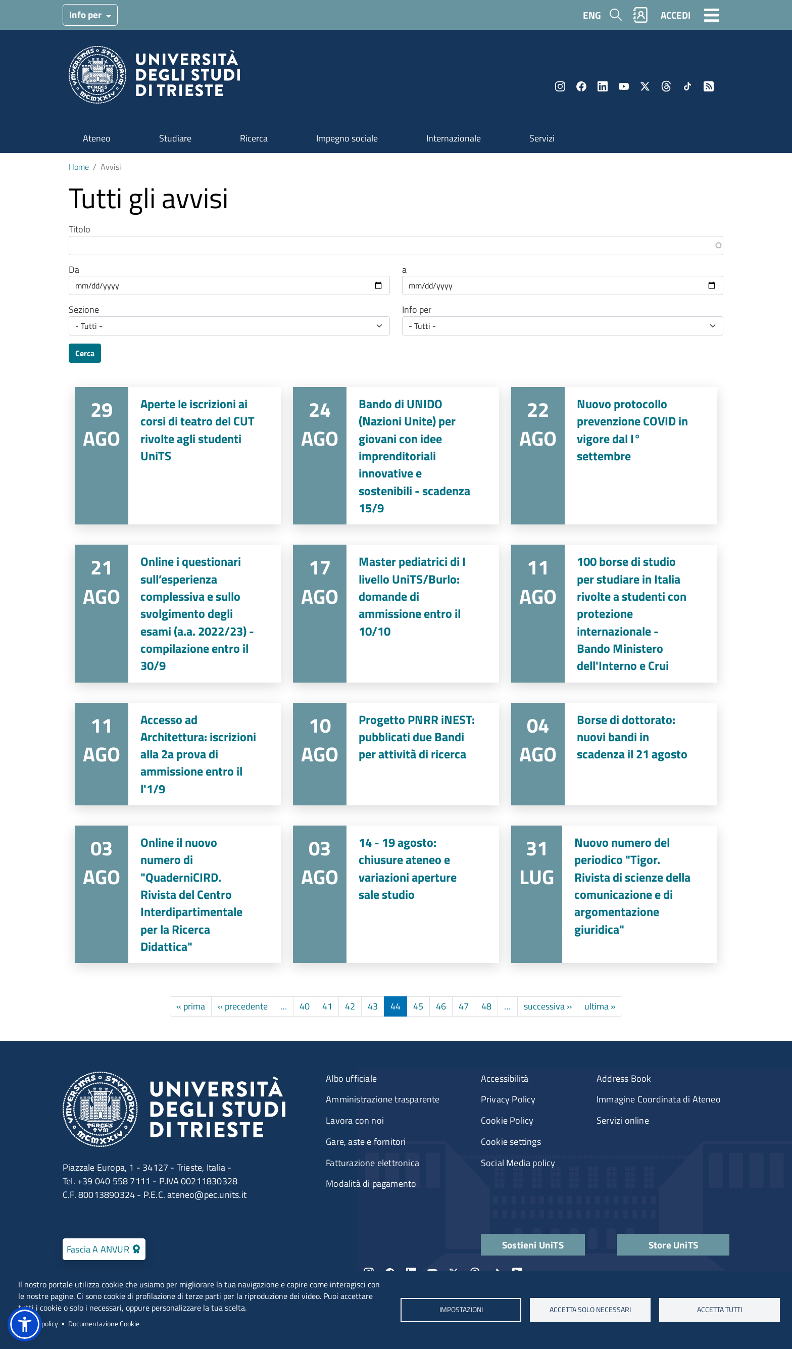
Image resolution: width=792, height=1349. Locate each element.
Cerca (84, 353)
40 (305, 1006)
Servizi (542, 138)
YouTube (623, 86)
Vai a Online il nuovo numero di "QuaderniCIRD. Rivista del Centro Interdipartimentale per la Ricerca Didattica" (178, 894)
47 (464, 1006)
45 (418, 1006)
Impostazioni (460, 1310)
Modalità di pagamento (371, 1183)
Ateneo (97, 138)
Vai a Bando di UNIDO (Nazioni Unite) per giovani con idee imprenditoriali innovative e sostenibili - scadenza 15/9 (396, 455)
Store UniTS (673, 1244)
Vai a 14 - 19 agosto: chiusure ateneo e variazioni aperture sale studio (396, 894)
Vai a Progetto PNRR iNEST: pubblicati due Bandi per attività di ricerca (396, 754)
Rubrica (640, 15)
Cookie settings (511, 1141)
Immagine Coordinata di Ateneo (659, 1099)
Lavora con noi (355, 1120)
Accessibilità (505, 1078)
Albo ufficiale (351, 1078)
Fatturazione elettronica (372, 1163)
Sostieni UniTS (533, 1244)
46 (441, 1006)
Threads (666, 86)
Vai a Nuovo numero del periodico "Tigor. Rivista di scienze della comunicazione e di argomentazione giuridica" (614, 894)
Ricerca (254, 138)
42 (350, 1006)
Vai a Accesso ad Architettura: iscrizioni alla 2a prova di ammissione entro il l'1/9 (178, 754)
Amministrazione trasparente (382, 1099)
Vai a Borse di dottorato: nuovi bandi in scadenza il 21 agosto (614, 754)
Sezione (84, 309)
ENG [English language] (592, 15)
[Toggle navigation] (711, 14)
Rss (708, 86)
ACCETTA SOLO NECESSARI (590, 1310)
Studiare (175, 138)
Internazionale (453, 138)
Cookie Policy (507, 1120)
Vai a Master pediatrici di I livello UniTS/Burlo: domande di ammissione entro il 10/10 (396, 613)
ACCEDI (675, 15)
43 (373, 1006)
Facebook (581, 86)
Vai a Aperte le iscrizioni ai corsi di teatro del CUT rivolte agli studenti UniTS (178, 455)
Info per (86, 14)
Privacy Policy (508, 1099)
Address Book (624, 1078)
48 (486, 1006)
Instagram (560, 86)
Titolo (79, 229)
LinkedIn (602, 86)
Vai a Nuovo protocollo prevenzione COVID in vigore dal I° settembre (614, 455)
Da (74, 269)
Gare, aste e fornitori (366, 1141)
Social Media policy (518, 1163)
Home (79, 167)
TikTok (687, 86)
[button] (24, 1324)
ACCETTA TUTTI (719, 1310)
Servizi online (623, 1120)
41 (327, 1006)
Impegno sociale (347, 138)
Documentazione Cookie (103, 1324)
